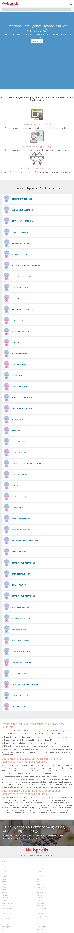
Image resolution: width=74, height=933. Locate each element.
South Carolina (42, 916)
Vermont (5, 924)
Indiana (39, 882)
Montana (40, 898)
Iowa (3, 884)
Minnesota (5, 895)
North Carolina (7, 908)
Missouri (5, 898)
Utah (38, 921)
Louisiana (40, 887)
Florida (4, 876)
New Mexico (6, 906)
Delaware (40, 874)
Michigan (40, 892)
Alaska (39, 866)
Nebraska (5, 900)
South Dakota (7, 919)
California (5, 871)
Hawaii (4, 879)
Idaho (39, 879)
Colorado (40, 871)
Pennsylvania (41, 913)
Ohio (3, 911)
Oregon (4, 913)
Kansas (39, 884)
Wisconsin (5, 929)
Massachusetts (7, 892)
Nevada (39, 900)
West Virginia (41, 927)
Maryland (40, 890)
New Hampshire (7, 903)
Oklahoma (40, 911)
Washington (6, 927)
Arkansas (40, 868)
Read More (37, 41)
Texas (4, 921)
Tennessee (41, 919)
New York (40, 906)
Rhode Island (6, 916)
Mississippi (41, 895)
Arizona (4, 868)
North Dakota (42, 908)
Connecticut (6, 874)
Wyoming (40, 929)
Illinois (4, 882)
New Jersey (41, 903)
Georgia (40, 876)
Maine (4, 890)
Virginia (39, 924)
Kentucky (5, 887)
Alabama (5, 866)
